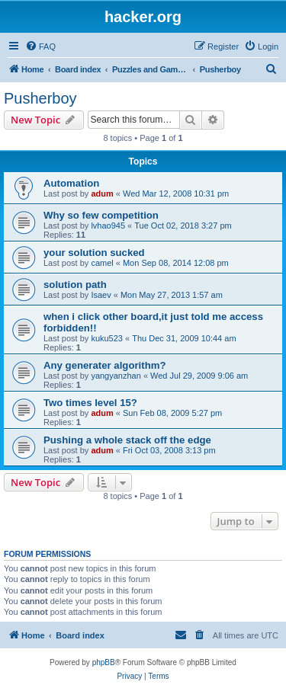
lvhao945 (108, 225)
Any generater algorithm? (104, 365)
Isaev (101, 294)
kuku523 (107, 338)
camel (102, 262)
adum (102, 193)
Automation (71, 183)
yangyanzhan (115, 375)
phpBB (103, 662)
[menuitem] (40, 46)
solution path (75, 284)
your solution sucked (94, 252)
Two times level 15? (90, 402)
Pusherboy (40, 98)
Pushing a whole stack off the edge (127, 440)
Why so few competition (101, 215)
